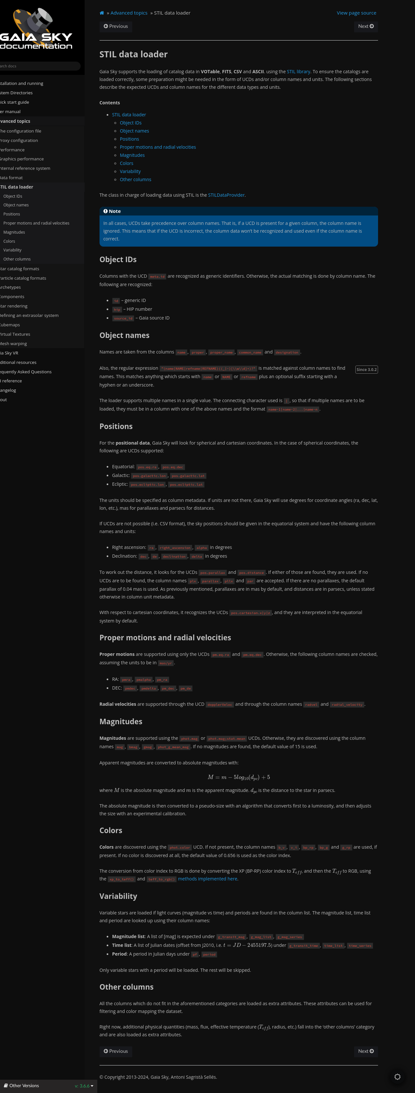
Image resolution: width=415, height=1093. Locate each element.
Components (21, 296)
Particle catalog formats (35, 278)
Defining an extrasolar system (38, 315)
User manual (17, 111)
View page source (368, 12)
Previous (129, 26)
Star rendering (23, 306)
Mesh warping (25, 343)
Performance (21, 149)
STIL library (312, 71)
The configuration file (30, 131)
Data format (20, 177)
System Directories (23, 93)
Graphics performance (31, 159)
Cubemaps (21, 325)
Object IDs (25, 196)
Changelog (18, 390)
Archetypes (22, 287)
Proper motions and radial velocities (49, 223)
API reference (21, 381)
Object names (28, 205)
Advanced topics (22, 121)
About (10, 399)
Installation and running (29, 83)
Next (377, 26)
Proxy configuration (28, 140)
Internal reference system (34, 168)
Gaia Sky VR (16, 352)
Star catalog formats (29, 268)
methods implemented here (221, 879)
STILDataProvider (240, 195)
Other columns (29, 259)
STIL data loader (26, 187)
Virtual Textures (24, 334)
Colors (22, 241)
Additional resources (25, 362)
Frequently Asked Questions (33, 371)
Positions (24, 214)
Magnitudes (27, 232)
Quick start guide (22, 102)
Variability (25, 250)
